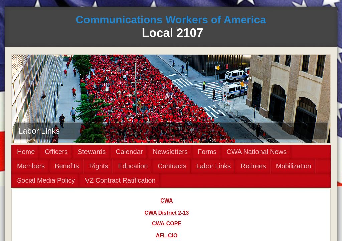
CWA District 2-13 (167, 213)
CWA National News (257, 151)
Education (133, 166)
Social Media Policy (46, 180)
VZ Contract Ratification (120, 180)
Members (31, 166)
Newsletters (170, 151)
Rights (98, 166)
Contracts (172, 166)
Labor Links (213, 166)
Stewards (92, 151)
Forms (207, 151)
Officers (56, 151)
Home (26, 151)
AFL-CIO (167, 235)
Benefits (67, 166)
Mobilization (293, 166)
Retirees (253, 166)
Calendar (129, 151)
